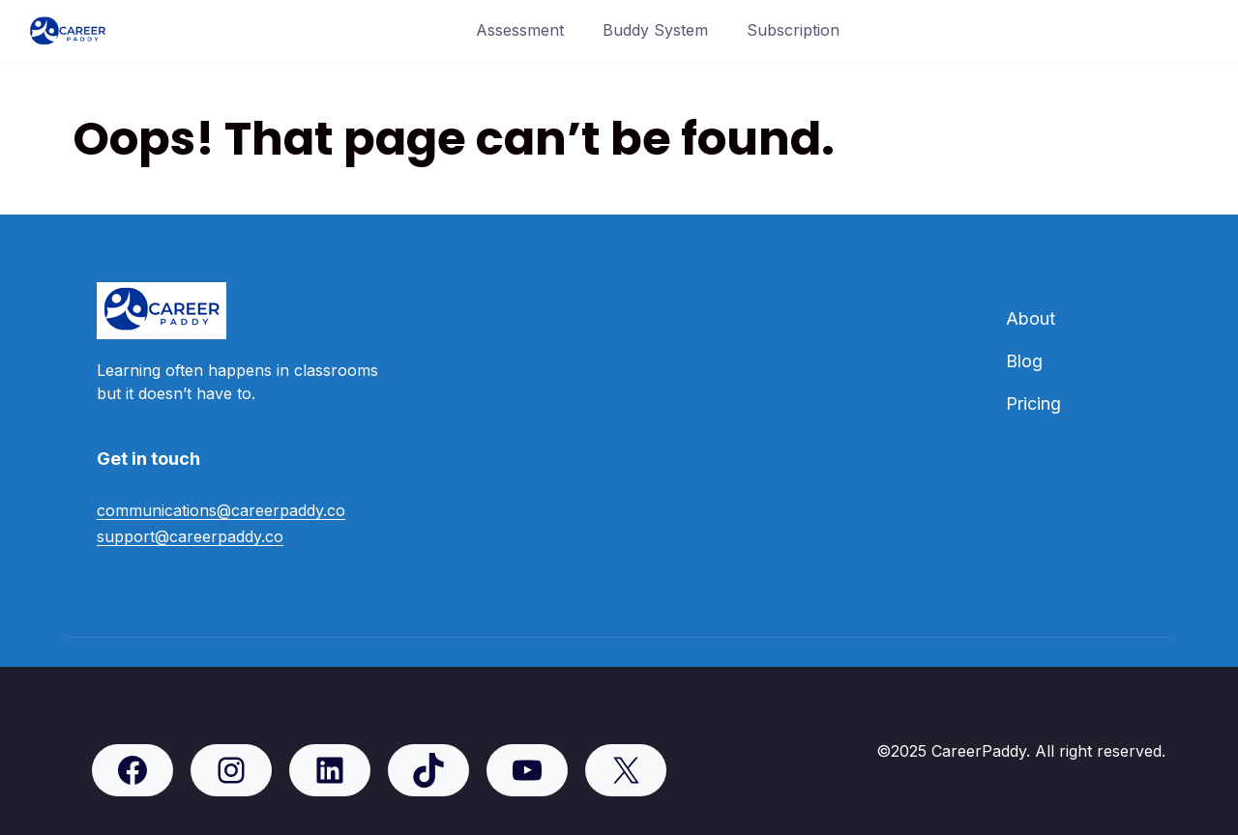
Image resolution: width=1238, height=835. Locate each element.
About (1030, 318)
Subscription (793, 30)
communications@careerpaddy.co (221, 510)
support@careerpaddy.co (190, 536)
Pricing (1033, 403)
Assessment (520, 30)
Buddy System (655, 30)
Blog (1024, 361)
